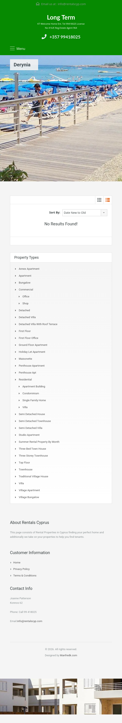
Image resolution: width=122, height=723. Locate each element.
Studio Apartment (29, 434)
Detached (24, 310)
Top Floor (24, 462)
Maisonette (25, 358)
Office (25, 296)
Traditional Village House (33, 476)
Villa (25, 407)
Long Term (61, 17)
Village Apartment (29, 490)
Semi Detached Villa (30, 427)
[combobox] (84, 212)
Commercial (26, 289)
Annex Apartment (29, 268)
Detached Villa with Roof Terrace (38, 324)
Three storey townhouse (33, 455)
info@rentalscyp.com (72, 4)
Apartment (25, 275)
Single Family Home (34, 400)
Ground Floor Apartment (33, 344)
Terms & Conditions (24, 575)
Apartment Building (33, 386)
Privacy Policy (21, 569)
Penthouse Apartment (32, 365)
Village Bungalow (29, 497)
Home (16, 562)
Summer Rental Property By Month (39, 441)
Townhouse (25, 469)
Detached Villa (27, 317)
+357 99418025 (65, 36)
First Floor (25, 331)
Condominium (30, 393)
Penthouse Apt (27, 372)
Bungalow (24, 282)
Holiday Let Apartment (32, 351)
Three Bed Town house (32, 448)
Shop (25, 303)
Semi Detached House (32, 414)
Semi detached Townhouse (35, 421)
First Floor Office (28, 338)
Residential (25, 379)
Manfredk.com (68, 655)
